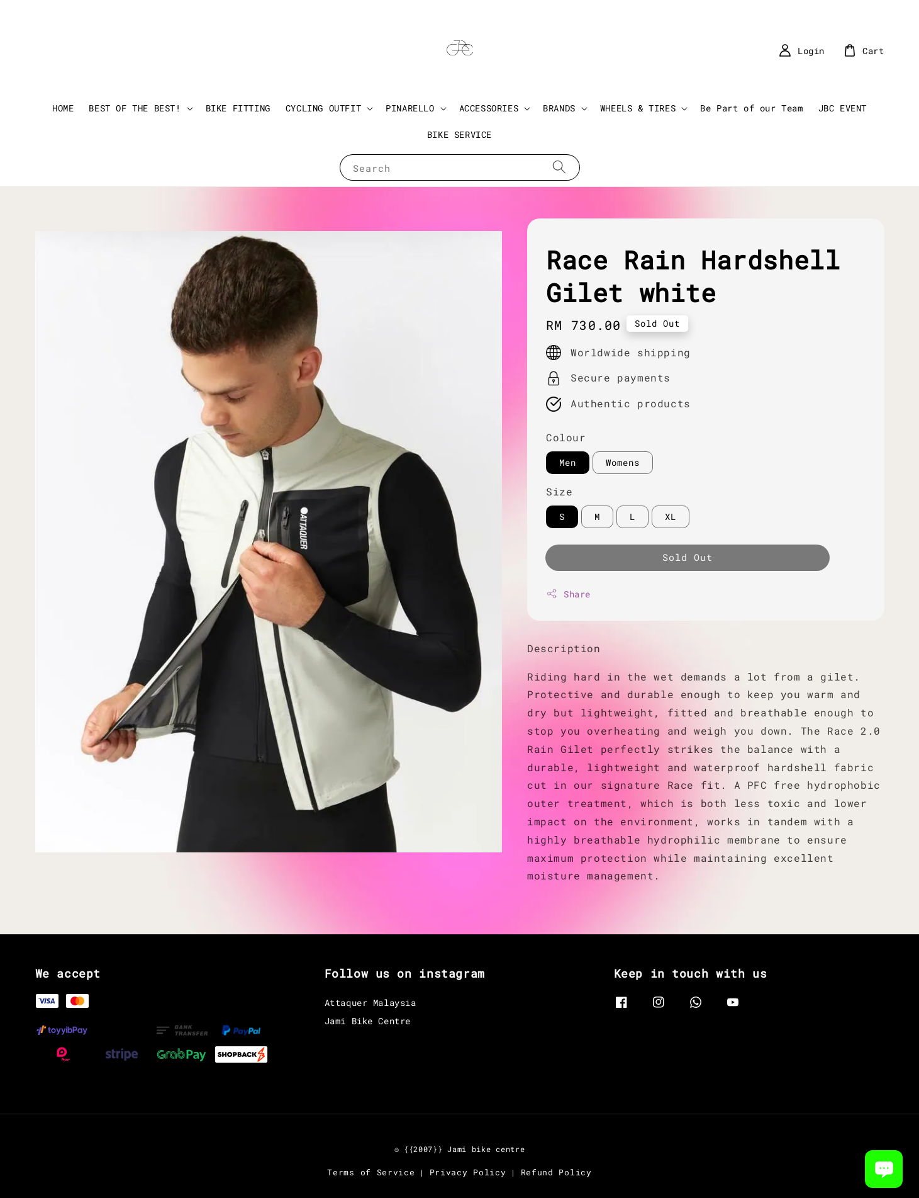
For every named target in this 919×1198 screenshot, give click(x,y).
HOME (63, 108)
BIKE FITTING (238, 108)
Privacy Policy (468, 1172)
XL (670, 517)
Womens (623, 462)
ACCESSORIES (489, 108)
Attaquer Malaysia (370, 1003)
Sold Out (687, 557)
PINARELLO (410, 108)
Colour (566, 437)
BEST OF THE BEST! (135, 108)
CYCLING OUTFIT (323, 108)
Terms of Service (371, 1172)
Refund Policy (556, 1172)
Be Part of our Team (751, 108)
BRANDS (559, 108)
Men (567, 462)
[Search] (559, 167)
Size (559, 491)
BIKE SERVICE (459, 134)
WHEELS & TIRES (638, 108)
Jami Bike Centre (368, 1021)
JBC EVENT (842, 108)
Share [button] (568, 594)
